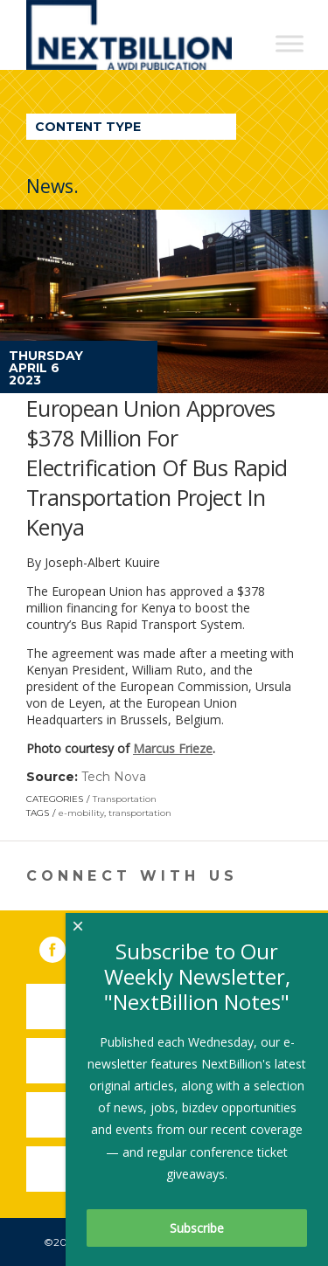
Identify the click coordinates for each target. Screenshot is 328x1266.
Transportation (125, 799)
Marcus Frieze (173, 748)
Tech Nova (113, 777)
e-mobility (81, 813)
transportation (139, 813)
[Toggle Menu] (290, 43)
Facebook (65, 946)
